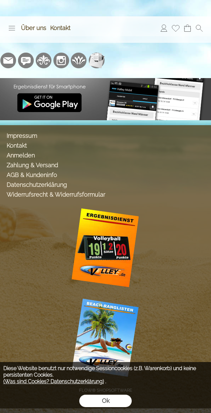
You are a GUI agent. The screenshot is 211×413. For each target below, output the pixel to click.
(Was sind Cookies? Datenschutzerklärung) (53, 381)
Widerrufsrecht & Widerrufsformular (56, 194)
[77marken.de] (26, 60)
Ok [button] (105, 400)
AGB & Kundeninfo (32, 175)
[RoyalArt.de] (43, 60)
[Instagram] (61, 60)
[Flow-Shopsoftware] (79, 60)
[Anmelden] (164, 28)
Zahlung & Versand (32, 165)
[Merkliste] (175, 28)
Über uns (33, 28)
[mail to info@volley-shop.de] (8, 60)
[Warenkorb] (187, 28)
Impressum (22, 135)
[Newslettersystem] (96, 60)
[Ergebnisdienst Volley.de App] (105, 80)
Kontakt (60, 28)
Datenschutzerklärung (37, 184)
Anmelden (21, 155)
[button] (12, 28)
